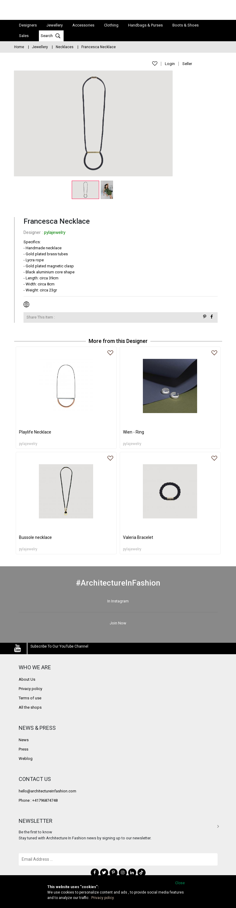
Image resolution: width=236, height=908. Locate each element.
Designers (28, 24)
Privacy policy (30, 688)
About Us (27, 679)
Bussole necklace (35, 536)
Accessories (83, 24)
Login (170, 63)
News (24, 739)
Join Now (118, 622)
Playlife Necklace (35, 431)
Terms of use (30, 697)
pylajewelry (54, 232)
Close (180, 883)
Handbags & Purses (145, 24)
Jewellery (54, 24)
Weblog (26, 758)
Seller (187, 63)
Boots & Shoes (185, 24)
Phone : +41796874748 (38, 800)
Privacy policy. (103, 898)
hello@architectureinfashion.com (47, 790)
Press (23, 749)
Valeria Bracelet (138, 536)
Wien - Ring (133, 431)
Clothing (111, 24)
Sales (24, 35)
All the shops (30, 707)
